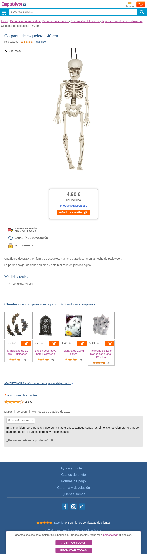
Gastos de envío (73, 475)
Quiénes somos (73, 494)
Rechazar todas (73, 550)
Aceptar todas (73, 542)
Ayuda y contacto (73, 468)
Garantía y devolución (73, 488)
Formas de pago (73, 481)
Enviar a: (130, 4)
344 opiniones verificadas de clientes (87, 522)
